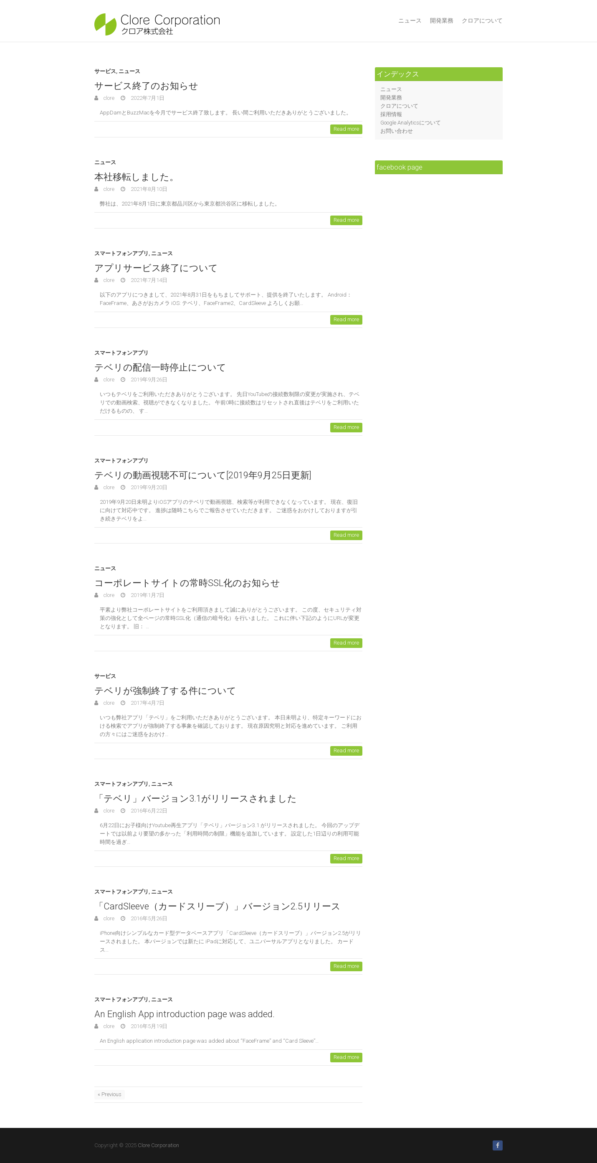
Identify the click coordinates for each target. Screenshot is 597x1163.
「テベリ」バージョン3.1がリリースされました (195, 798)
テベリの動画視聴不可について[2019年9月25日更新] (202, 475)
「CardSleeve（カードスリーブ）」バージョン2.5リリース (217, 906)
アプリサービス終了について (156, 268)
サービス (105, 71)
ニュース (410, 20)
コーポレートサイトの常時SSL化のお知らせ (187, 583)
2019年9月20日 (148, 487)
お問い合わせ (396, 131)
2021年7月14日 (148, 280)
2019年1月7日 (146, 595)
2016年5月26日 (148, 918)
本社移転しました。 (136, 177)
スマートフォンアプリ (121, 253)
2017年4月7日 (146, 703)
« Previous (109, 1094)
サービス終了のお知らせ (146, 86)
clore (108, 98)
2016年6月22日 (148, 810)
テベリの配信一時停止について (160, 367)
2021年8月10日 (148, 189)
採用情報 (391, 114)
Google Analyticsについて (410, 122)
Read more (346, 129)
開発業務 (441, 20)
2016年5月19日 (148, 1026)
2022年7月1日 (146, 98)
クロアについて (482, 20)
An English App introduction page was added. (184, 1014)
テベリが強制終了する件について (165, 691)
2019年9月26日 (148, 379)
